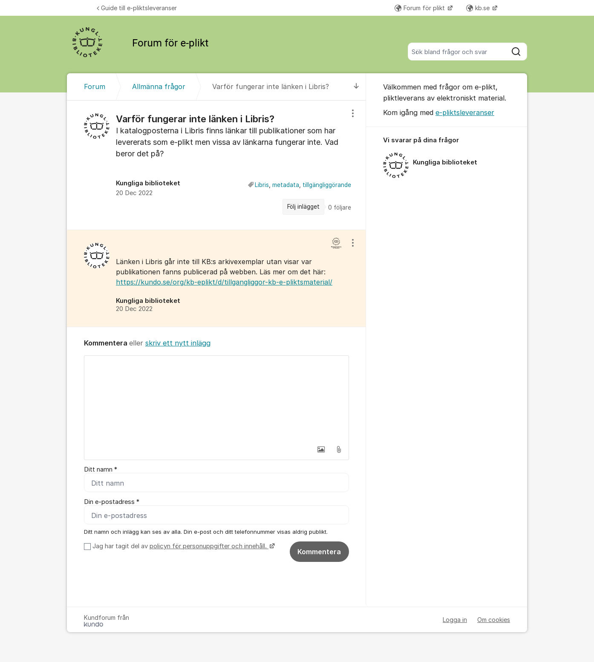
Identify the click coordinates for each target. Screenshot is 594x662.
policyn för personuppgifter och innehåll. (209, 546)
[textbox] (216, 398)
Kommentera (319, 551)
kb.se (478, 8)
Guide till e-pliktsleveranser (137, 8)
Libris (262, 184)
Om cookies (493, 619)
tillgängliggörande (327, 184)
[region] (216, 165)
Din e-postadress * (111, 502)
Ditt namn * (100, 469)
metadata (285, 184)
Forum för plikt (421, 8)
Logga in (455, 619)
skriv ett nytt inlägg (177, 343)
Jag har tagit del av (182, 546)
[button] (321, 449)
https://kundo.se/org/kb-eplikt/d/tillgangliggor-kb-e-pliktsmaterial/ (224, 282)
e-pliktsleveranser (464, 112)
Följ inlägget (303, 206)
